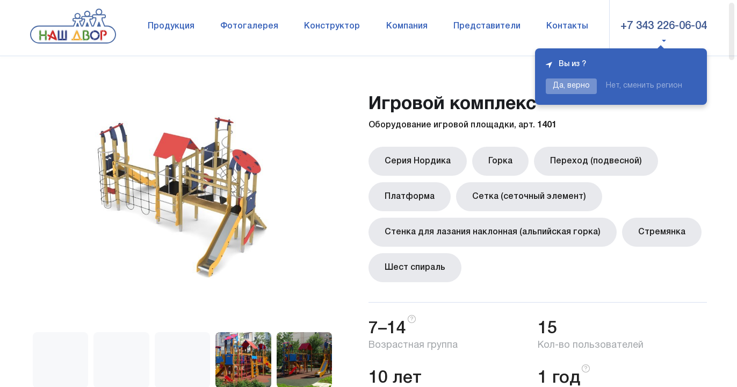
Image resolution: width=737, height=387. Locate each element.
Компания (407, 26)
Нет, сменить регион (644, 85)
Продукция (171, 26)
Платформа (410, 196)
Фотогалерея (249, 26)
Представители (487, 26)
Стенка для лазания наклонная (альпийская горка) (493, 232)
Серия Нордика (418, 161)
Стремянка (661, 232)
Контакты (567, 26)
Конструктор (332, 26)
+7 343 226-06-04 (663, 26)
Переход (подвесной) (596, 161)
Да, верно (571, 85)
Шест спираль (415, 267)
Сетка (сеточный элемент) (529, 196)
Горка (500, 161)
